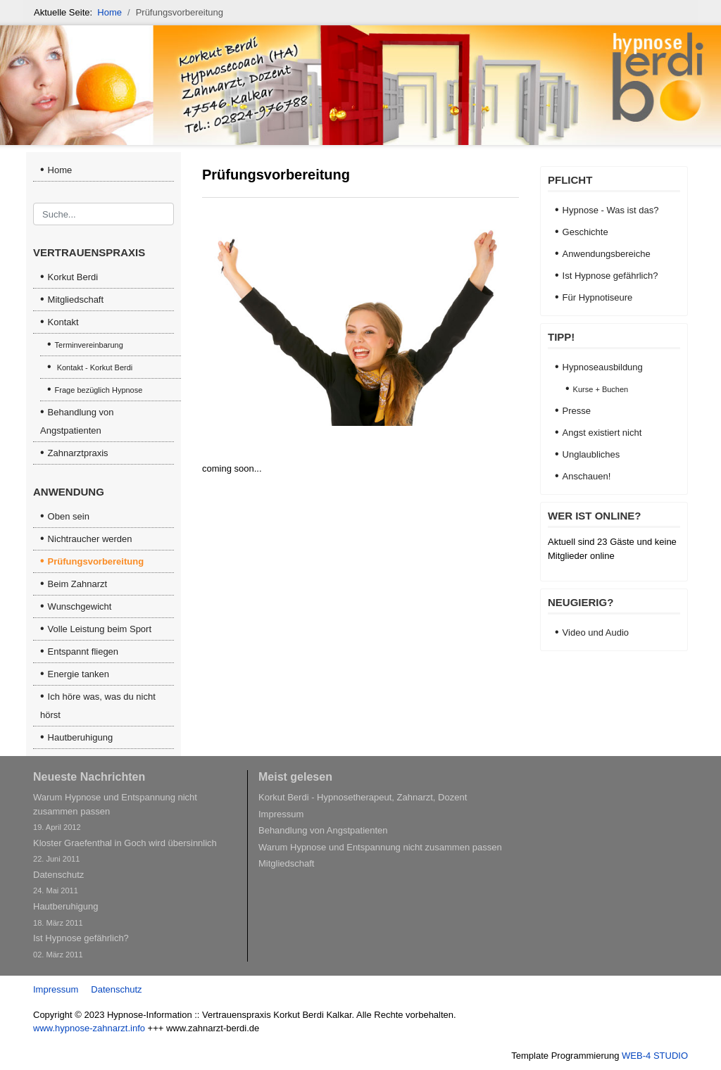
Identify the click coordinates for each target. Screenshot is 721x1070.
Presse (577, 410)
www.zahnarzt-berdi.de (212, 1028)
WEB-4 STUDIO (655, 1055)
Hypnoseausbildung (603, 367)
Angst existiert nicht (602, 432)
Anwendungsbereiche (607, 253)
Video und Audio (596, 632)
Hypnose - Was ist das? (611, 210)
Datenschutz (116, 989)
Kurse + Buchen (601, 389)
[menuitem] (103, 277)
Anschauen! (587, 476)
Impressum (55, 989)
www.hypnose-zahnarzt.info (89, 1028)
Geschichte (585, 232)
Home (60, 170)
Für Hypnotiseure (598, 297)
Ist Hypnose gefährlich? (610, 275)
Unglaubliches (591, 454)
